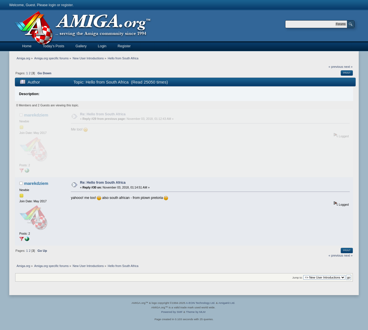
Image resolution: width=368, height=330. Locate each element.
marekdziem (36, 115)
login (52, 5)
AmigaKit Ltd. (226, 302)
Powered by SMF (172, 311)
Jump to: (297, 277)
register (67, 5)
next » (348, 66)
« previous (336, 66)
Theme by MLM (195, 311)
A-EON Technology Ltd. (200, 302)
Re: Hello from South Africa (103, 114)
